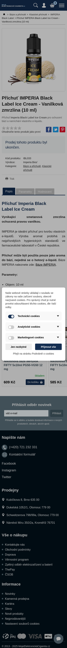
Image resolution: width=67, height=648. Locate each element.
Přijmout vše (48, 346)
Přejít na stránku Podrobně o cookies (33, 353)
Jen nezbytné (19, 346)
